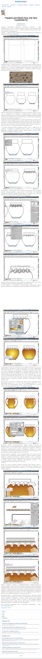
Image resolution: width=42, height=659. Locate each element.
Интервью (31, 4)
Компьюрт (21, 1)
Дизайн (9, 6)
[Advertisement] (21, 298)
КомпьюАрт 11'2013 (6, 607)
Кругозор (4, 6)
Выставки (37, 4)
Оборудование (5, 4)
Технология (13, 4)
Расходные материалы (22, 4)
